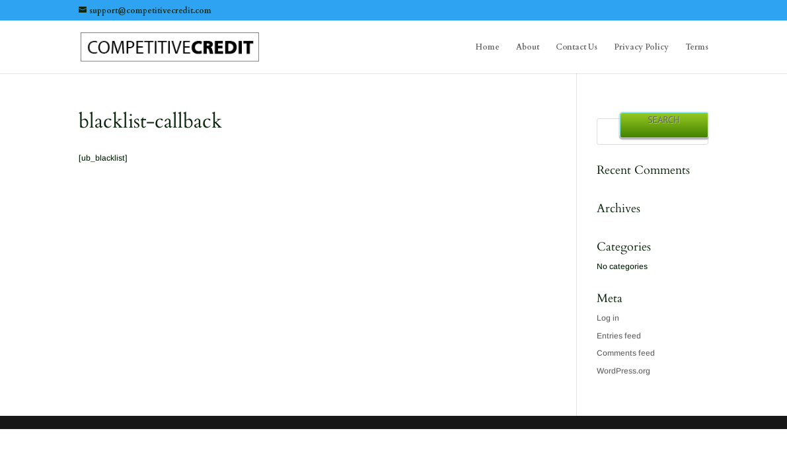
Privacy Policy (641, 47)
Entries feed (619, 335)
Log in (608, 318)
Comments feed (626, 353)
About (527, 47)
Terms (696, 47)
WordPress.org (623, 371)
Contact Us (576, 47)
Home (488, 47)
